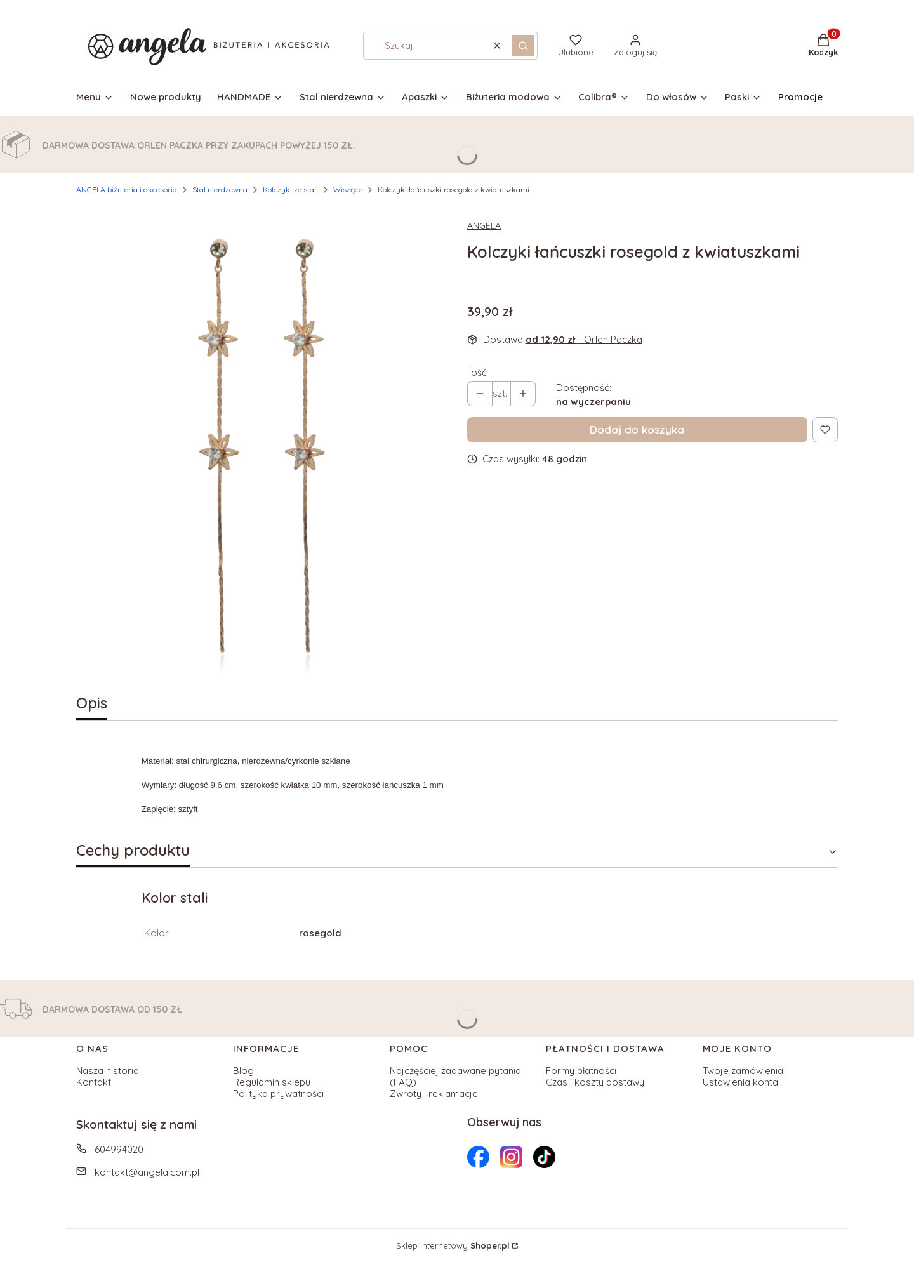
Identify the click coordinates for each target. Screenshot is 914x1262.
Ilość (477, 372)
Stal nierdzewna (220, 189)
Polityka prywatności (278, 1093)
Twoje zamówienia (743, 1071)
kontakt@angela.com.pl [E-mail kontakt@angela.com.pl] (147, 1172)
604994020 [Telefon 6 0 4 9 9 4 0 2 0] (119, 1149)
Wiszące (347, 189)
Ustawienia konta (740, 1082)
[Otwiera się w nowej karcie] (478, 1157)
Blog (243, 1071)
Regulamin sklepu (271, 1082)
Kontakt (93, 1082)
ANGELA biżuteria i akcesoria (126, 189)
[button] (523, 45)
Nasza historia (107, 1071)
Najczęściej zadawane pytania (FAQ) (455, 1076)
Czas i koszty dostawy (595, 1082)
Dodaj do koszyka (637, 429)
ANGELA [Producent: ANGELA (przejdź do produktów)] (484, 225)
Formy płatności (581, 1071)
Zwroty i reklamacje (434, 1093)
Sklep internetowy (453, 1245)
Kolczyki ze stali (290, 189)
